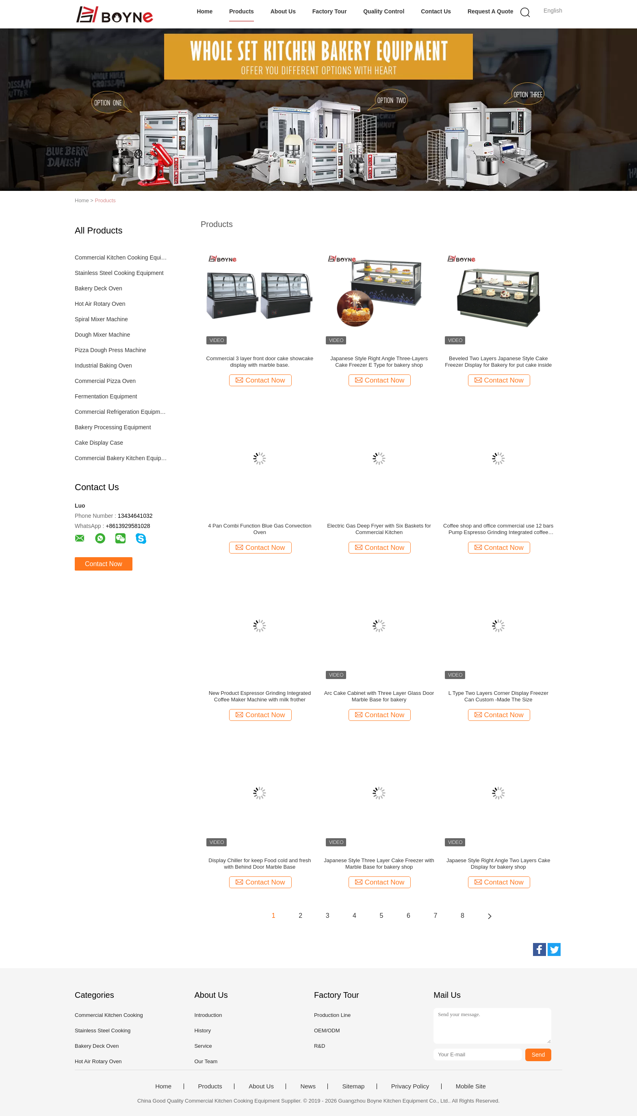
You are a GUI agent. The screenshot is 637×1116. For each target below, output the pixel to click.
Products (241, 11)
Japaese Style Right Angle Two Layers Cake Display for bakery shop (498, 863)
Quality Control (383, 11)
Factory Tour (329, 11)
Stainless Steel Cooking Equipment (119, 273)
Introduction (208, 1015)
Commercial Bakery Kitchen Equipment (121, 458)
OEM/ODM (327, 1030)
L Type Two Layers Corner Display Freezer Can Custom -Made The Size (498, 696)
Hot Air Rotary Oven (100, 304)
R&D (319, 1046)
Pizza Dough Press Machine (110, 350)
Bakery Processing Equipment (113, 427)
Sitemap (353, 1086)
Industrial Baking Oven (103, 365)
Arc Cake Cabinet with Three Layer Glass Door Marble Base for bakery (379, 696)
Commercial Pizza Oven (105, 381)
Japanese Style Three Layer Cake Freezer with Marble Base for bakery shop (379, 863)
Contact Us (436, 11)
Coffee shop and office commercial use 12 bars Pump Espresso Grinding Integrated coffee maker (498, 529)
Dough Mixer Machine (102, 334)
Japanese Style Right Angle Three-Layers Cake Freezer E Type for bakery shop (379, 361)
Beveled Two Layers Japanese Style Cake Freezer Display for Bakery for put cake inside (498, 361)
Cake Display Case (99, 442)
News (308, 1086)
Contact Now (103, 563)
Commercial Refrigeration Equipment (121, 412)
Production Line (332, 1015)
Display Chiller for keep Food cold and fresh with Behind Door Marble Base (259, 863)
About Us (283, 11)
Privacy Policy (410, 1086)
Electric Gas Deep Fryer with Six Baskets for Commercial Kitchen (379, 529)
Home (204, 11)
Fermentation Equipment (106, 396)
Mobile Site (471, 1086)
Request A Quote (491, 11)
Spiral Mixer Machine (101, 319)
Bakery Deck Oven (98, 288)
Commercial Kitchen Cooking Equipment (121, 257)
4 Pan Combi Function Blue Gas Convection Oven (259, 529)
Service (203, 1046)
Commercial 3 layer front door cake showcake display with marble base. (260, 361)
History (202, 1030)
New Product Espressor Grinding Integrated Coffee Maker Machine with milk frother (260, 696)
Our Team (205, 1061)
